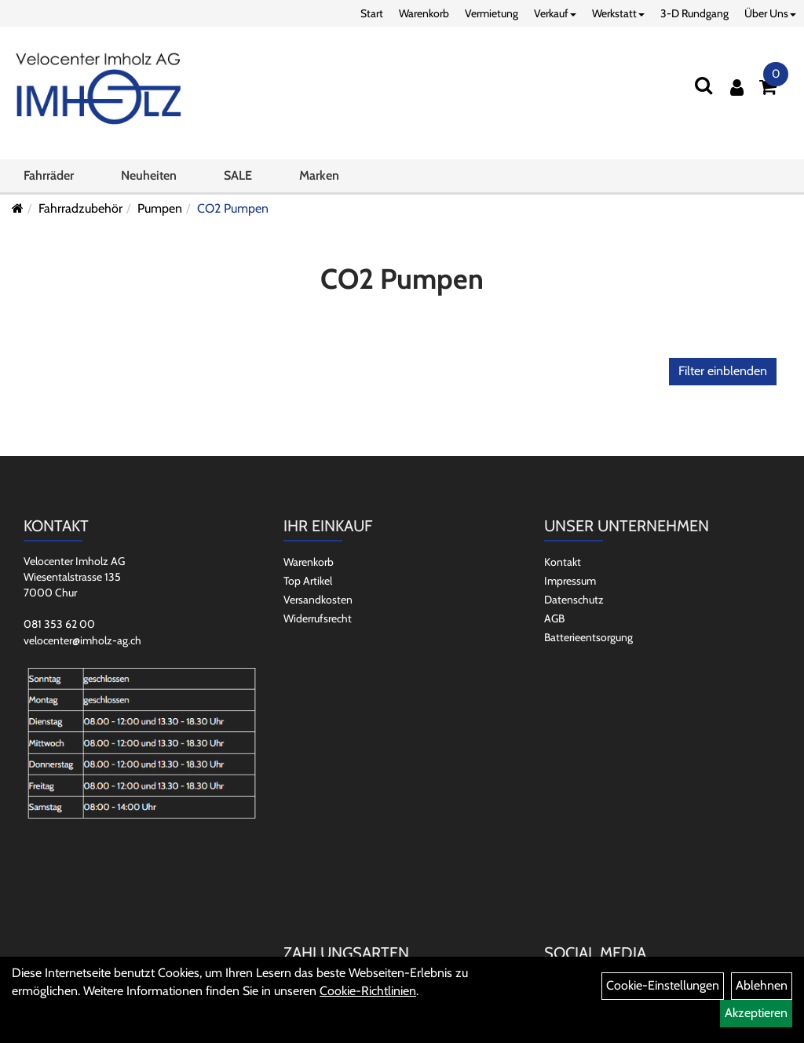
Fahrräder (49, 175)
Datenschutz (574, 600)
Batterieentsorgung (588, 637)
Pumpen (159, 208)
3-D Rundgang (694, 13)
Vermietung (491, 13)
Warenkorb (424, 13)
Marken (319, 175)
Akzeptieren (756, 1012)
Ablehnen (762, 985)
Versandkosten (318, 600)
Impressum (570, 581)
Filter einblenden (722, 370)
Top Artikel (307, 581)
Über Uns (770, 13)
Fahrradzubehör (80, 208)
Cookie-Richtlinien (368, 990)
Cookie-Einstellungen (662, 985)
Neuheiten (149, 175)
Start (371, 13)
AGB (554, 618)
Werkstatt (618, 13)
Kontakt (562, 562)
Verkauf (555, 13)
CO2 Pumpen (233, 208)
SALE (238, 175)
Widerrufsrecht (317, 618)
